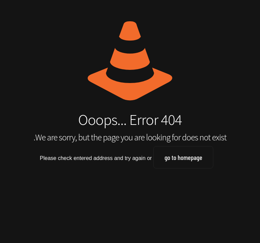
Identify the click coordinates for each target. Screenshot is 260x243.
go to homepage (183, 157)
